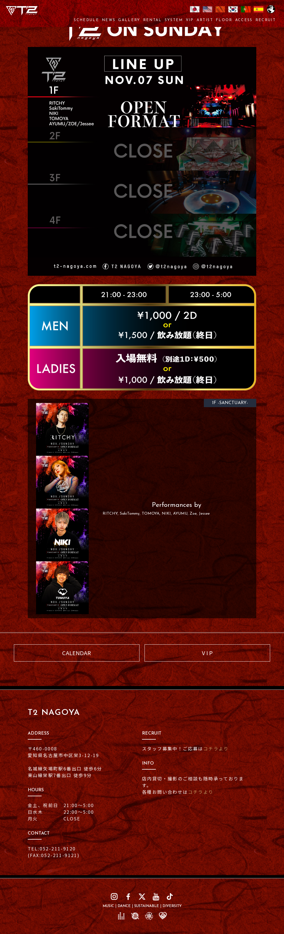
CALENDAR (76, 653)
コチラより (216, 748)
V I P (207, 653)
